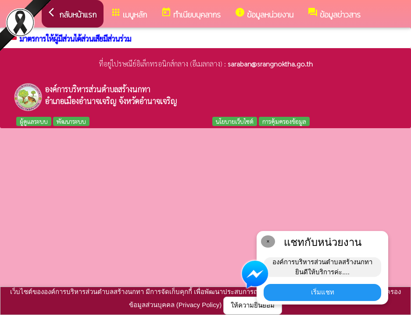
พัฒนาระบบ (71, 121)
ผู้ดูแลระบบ (34, 121)
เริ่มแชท (322, 292)
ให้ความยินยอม (253, 305)
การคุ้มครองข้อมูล (284, 121)
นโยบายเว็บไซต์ (235, 121)
